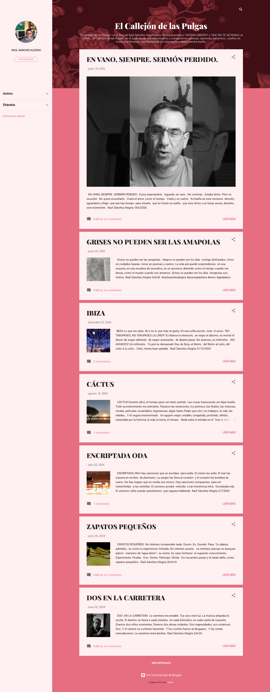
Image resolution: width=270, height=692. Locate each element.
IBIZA (96, 312)
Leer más (229, 219)
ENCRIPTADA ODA (117, 455)
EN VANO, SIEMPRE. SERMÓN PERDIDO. (152, 59)
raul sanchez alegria (26, 50)
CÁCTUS (100, 384)
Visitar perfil (26, 59)
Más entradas (161, 662)
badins (171, 682)
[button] (233, 57)
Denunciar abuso (14, 116)
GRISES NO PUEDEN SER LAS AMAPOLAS (153, 241)
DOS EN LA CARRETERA (126, 597)
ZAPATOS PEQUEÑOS (121, 526)
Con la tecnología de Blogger (161, 675)
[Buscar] (241, 10)
